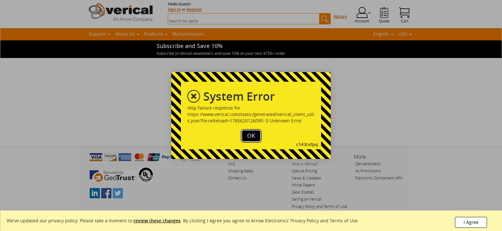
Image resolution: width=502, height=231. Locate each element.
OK (251, 135)
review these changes (157, 221)
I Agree (471, 222)
